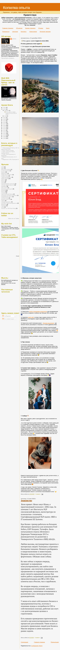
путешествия (4, 198)
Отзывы (40, 28)
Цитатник (15, 31)
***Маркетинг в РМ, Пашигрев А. (10, 159)
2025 (4, 107)
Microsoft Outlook (5, 169)
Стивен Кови (4, 176)
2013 (4, 130)
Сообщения (6, 316)
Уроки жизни (33, 31)
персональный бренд (7, 194)
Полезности (5, 31)
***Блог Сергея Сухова (7, 150)
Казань (3, 172)
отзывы (3, 192)
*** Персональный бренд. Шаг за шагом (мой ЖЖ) (10, 148)
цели (2, 207)
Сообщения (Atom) (36, 646)
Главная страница (7, 28)
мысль (3, 191)
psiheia (14, 39)
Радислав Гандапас (6, 174)
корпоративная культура (7, 183)
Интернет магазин (45, 31)
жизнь (2, 181)
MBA (2, 168)
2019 (4, 120)
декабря (6, 110)
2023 (4, 109)
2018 (4, 122)
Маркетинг (4, 173)
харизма (3, 205)
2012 (4, 131)
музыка (3, 190)
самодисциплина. (6, 201)
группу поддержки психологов (38, 311)
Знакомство (26, 500)
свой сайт (31, 317)
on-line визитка (5, 170)
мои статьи (4, 187)
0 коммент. (37, 494)
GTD (2, 166)
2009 (4, 136)
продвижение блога (6, 196)
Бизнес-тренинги (30, 28)
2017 (4, 123)
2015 (4, 127)
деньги (3, 179)
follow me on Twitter (13, 218)
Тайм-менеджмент (6, 177)
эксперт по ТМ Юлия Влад (8, 208)
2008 (4, 138)
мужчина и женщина (6, 189)
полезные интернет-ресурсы (9, 195)
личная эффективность (7, 185)
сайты (3, 200)
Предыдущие (55, 642)
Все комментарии (8, 319)
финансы (3, 204)
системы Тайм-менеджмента (9, 203)
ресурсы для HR (5, 199)
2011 (4, 133)
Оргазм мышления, (48, 323)
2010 (4, 135)
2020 (4, 119)
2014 (4, 128)
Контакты (23, 31)
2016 (4, 125)
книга (2, 182)
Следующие (24, 642)
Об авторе (19, 28)
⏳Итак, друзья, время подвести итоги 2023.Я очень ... (10, 113)
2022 (4, 117)
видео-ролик (4, 178)
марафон (3, 186)
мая (5, 116)
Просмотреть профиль (7, 58)
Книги (47, 28)
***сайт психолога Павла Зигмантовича (8, 152)
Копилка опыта (16, 7)
